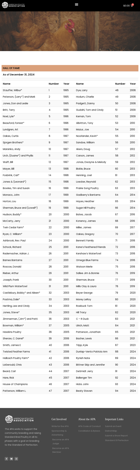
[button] (76, 4)
